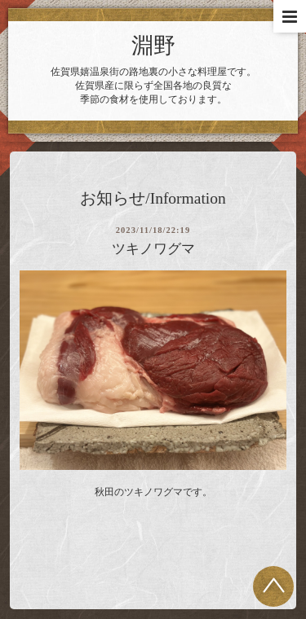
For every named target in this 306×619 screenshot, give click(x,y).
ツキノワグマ (153, 249)
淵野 (153, 45)
